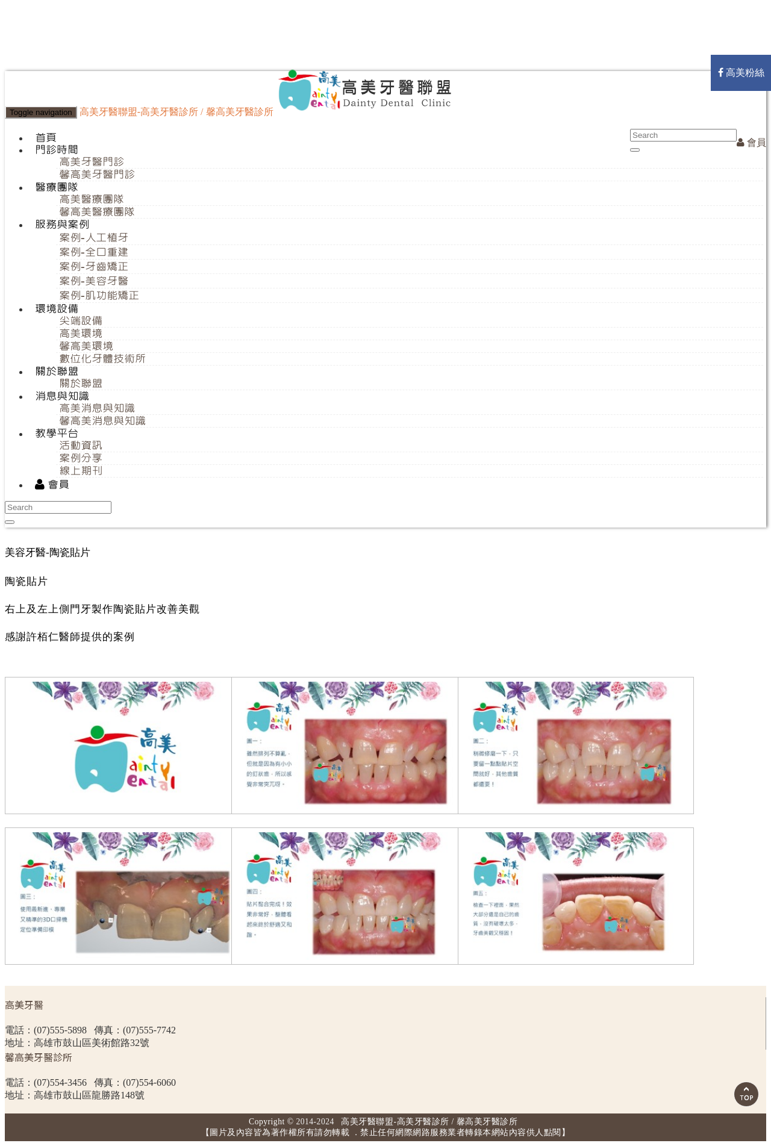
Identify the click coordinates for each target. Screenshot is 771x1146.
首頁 (46, 138)
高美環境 (80, 334)
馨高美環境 (86, 346)
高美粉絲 (741, 72)
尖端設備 (80, 321)
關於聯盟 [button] (56, 372)
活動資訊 (80, 446)
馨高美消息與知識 (102, 421)
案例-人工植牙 (93, 238)
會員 (751, 142)
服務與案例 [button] (62, 225)
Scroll (746, 1094)
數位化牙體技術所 (102, 359)
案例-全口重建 (93, 252)
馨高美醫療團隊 (97, 212)
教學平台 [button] (56, 434)
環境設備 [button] (56, 309)
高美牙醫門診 (91, 162)
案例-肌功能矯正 (99, 296)
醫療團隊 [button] (56, 187)
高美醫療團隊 (91, 199)
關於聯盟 (80, 384)
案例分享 (80, 458)
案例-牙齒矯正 (93, 267)
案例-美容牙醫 (93, 281)
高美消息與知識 (97, 408)
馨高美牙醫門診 (97, 175)
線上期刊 (80, 471)
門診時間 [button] (56, 150)
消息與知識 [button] (62, 396)
